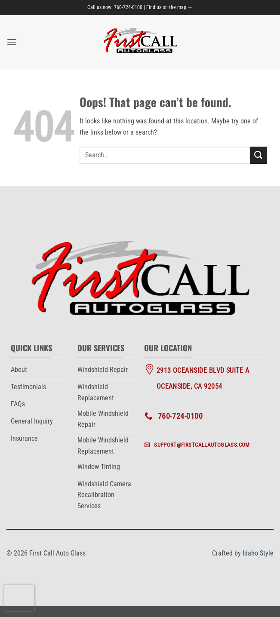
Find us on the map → (169, 7)
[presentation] (19, 598)
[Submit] (258, 155)
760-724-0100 (128, 7)
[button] (11, 41)
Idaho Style (258, 553)
